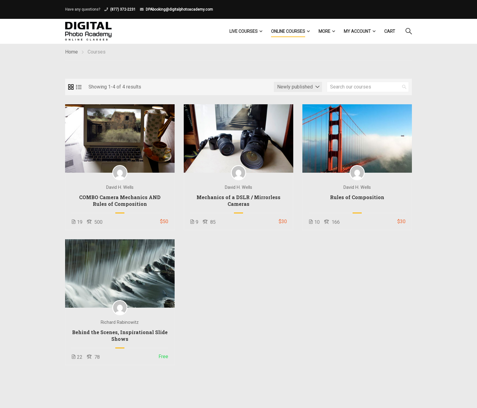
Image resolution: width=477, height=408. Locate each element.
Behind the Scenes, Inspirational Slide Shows (120, 335)
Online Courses (288, 31)
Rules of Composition (357, 197)
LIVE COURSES (243, 31)
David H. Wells (120, 187)
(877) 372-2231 (123, 9)
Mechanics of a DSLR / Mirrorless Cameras (238, 200)
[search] (404, 87)
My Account (357, 31)
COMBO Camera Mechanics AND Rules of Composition (120, 200)
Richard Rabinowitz (120, 322)
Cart (389, 31)
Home (71, 52)
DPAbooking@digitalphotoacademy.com (179, 9)
